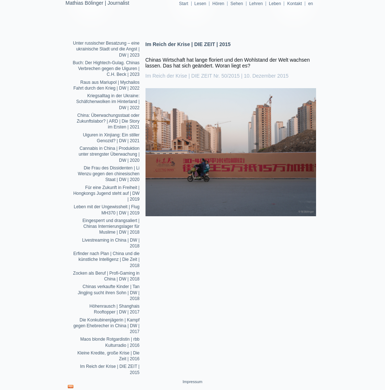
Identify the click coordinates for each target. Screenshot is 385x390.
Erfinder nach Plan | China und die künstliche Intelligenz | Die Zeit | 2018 (106, 259)
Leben (275, 3)
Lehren (256, 3)
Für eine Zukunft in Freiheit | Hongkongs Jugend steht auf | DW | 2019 (106, 193)
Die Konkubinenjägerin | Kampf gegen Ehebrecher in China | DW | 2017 (106, 325)
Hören (218, 3)
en (310, 3)
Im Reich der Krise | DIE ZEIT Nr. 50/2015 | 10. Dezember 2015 (217, 76)
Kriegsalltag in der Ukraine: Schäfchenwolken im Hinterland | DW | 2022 (108, 101)
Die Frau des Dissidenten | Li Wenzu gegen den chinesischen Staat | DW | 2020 (109, 173)
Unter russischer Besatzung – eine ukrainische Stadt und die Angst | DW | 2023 (106, 49)
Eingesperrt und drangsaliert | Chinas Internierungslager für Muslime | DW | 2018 (110, 226)
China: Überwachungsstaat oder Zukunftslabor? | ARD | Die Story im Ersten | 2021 (108, 121)
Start (183, 3)
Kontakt (294, 3)
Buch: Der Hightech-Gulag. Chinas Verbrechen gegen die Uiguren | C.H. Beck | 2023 (106, 68)
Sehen (236, 3)
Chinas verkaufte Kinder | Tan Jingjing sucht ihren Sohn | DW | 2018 (108, 292)
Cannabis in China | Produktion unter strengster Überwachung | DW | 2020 (109, 154)
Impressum (192, 381)
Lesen (200, 3)
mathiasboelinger (192, 50)
